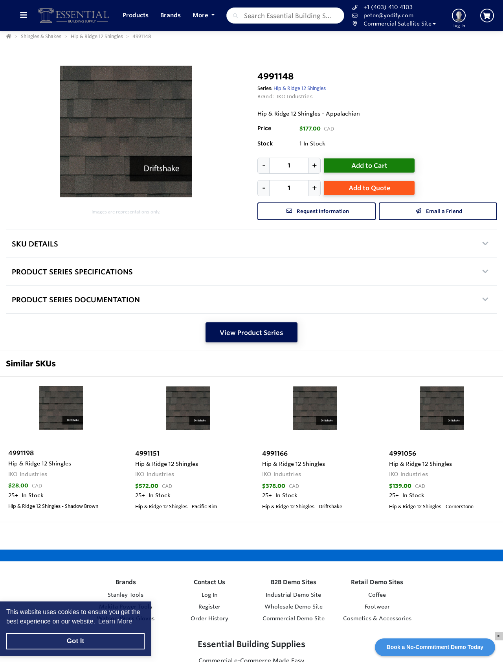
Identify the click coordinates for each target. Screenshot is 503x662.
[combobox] (285, 15)
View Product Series (251, 333)
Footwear (377, 606)
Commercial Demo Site (294, 618)
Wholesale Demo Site (293, 606)
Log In (210, 594)
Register (209, 606)
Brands (126, 582)
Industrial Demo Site (293, 594)
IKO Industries (295, 96)
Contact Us (209, 582)
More (201, 15)
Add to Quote (370, 188)
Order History (209, 618)
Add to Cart (369, 165)
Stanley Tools (125, 594)
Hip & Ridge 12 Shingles (300, 88)
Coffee (377, 594)
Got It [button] (75, 641)
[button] (393, 24)
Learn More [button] (115, 621)
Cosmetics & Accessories (377, 618)
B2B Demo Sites (293, 582)
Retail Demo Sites (377, 582)
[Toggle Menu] (23, 15)
